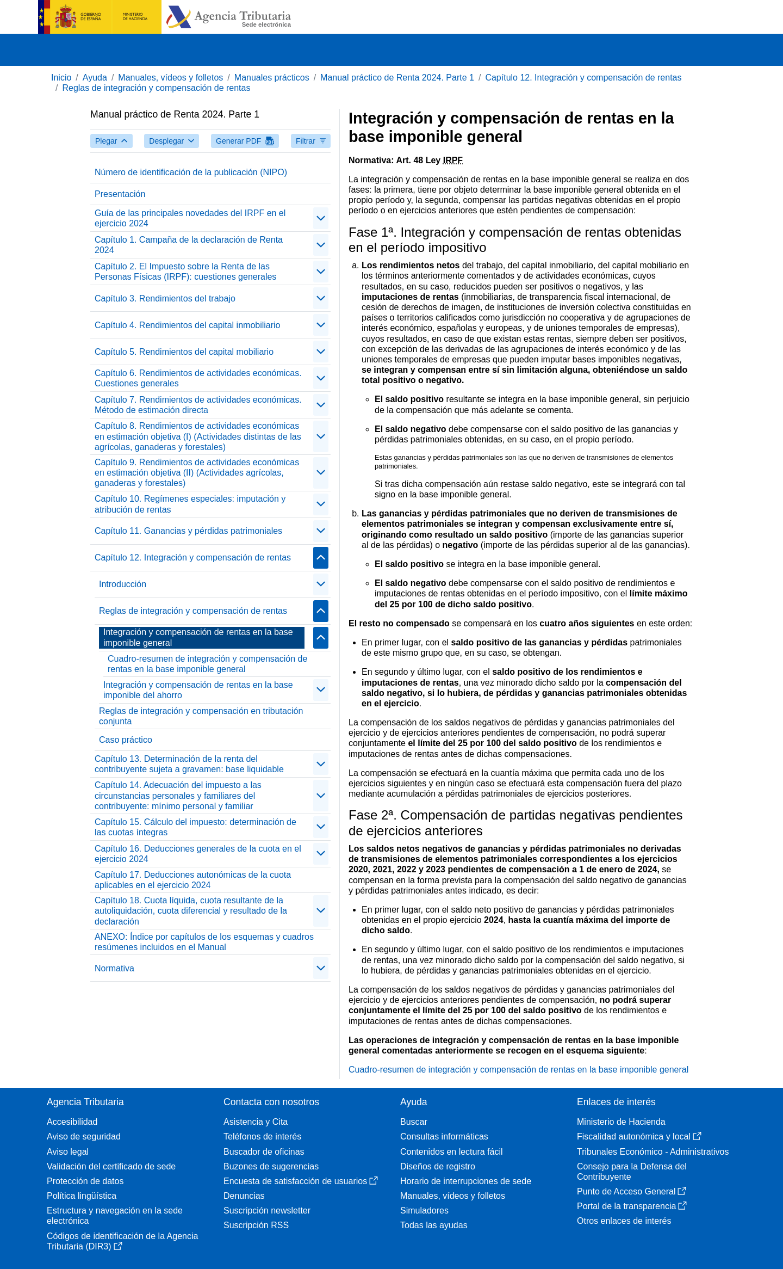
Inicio (61, 77)
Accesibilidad (72, 1121)
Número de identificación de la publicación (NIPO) (191, 172)
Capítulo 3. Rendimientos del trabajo (165, 298)
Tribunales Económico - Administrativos (653, 1151)
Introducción (122, 584)
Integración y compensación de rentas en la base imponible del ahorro (198, 690)
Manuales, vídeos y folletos (170, 77)
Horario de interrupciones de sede (465, 1181)
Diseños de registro (437, 1166)
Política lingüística (81, 1195)
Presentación (120, 194)
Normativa (114, 968)
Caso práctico (125, 739)
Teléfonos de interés (262, 1136)
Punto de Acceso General (631, 1191)
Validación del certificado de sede (111, 1166)
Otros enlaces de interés (624, 1220)
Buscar (413, 1121)
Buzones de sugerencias (271, 1166)
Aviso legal (68, 1151)
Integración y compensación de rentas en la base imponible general (198, 637)
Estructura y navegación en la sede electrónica (115, 1215)
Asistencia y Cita (255, 1121)
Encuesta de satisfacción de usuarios (300, 1181)
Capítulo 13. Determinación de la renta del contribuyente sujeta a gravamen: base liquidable (189, 764)
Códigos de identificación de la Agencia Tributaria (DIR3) (122, 1241)
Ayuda (95, 77)
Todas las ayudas (434, 1225)
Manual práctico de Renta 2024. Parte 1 (397, 77)
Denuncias (244, 1195)
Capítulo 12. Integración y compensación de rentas (583, 77)
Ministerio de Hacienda (621, 1121)
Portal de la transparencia (632, 1206)
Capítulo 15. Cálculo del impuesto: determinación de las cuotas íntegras (195, 827)
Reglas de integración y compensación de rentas (156, 88)
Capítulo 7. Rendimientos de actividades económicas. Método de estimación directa (198, 405)
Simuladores (424, 1210)
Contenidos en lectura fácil (451, 1151)
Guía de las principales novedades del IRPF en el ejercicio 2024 (190, 218)
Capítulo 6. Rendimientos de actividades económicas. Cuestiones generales (198, 378)
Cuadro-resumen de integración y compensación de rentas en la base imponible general (207, 664)
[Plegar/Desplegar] (320, 218)
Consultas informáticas (444, 1136)
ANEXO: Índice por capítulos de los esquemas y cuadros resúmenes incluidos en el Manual (204, 942)
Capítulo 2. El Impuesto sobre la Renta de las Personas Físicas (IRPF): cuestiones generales (185, 271)
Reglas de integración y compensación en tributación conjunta (201, 716)
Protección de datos (85, 1181)
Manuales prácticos (271, 77)
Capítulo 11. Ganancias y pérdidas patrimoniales (188, 530)
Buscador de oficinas (263, 1151)
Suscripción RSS (256, 1225)
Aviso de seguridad (84, 1136)
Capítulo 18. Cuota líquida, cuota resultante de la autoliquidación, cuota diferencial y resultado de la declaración (191, 911)
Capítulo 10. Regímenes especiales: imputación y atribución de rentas (190, 504)
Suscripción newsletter (266, 1210)
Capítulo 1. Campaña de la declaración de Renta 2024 (189, 245)
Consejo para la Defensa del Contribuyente (632, 1171)
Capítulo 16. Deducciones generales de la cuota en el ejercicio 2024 (198, 854)
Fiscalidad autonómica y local (639, 1136)
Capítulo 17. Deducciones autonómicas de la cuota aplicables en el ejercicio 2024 (193, 880)
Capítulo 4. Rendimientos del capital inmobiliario (188, 325)
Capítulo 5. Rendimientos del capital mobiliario (184, 351)
